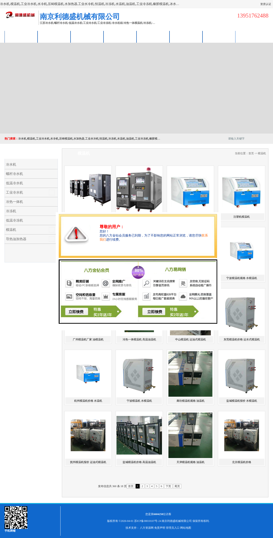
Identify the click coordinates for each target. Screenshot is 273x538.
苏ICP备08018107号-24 (147, 521)
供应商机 (54, 37)
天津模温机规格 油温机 (191, 462)
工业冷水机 (14, 192)
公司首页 (21, 37)
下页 (168, 486)
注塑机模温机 (241, 216)
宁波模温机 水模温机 (139, 400)
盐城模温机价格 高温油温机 (139, 462)
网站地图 (185, 527)
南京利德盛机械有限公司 (177, 521)
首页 (251, 153)
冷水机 (11, 164)
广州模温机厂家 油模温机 (88, 339)
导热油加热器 (16, 239)
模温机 (11, 230)
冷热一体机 (14, 202)
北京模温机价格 (241, 462)
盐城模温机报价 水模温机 (241, 400)
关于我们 (120, 37)
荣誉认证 (186, 37)
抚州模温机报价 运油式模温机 (88, 462)
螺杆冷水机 (14, 174)
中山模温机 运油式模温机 (190, 339)
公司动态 (153, 37)
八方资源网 (147, 527)
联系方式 (219, 37)
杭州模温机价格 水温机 (88, 400)
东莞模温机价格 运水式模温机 (242, 339)
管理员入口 (172, 527)
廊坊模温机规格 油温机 (191, 400)
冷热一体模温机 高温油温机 (139, 339)
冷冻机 (11, 211)
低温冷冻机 (14, 220)
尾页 (177, 486)
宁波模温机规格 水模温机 (241, 278)
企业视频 (87, 37)
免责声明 (159, 527)
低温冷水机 (14, 183)
